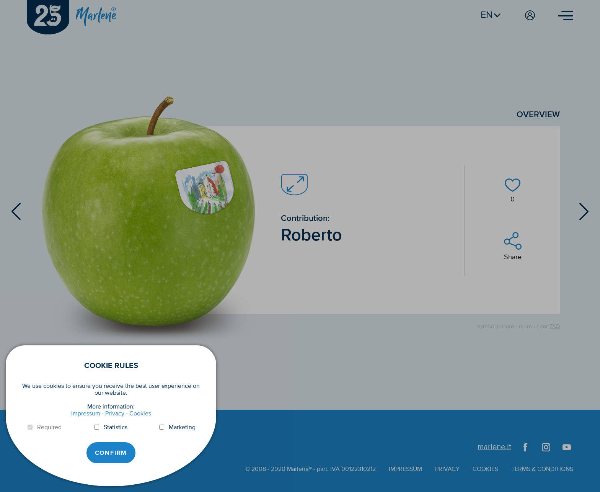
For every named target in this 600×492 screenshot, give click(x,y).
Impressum (85, 413)
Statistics (115, 427)
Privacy (114, 413)
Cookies (140, 413)
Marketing (182, 427)
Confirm (111, 453)
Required (49, 427)
